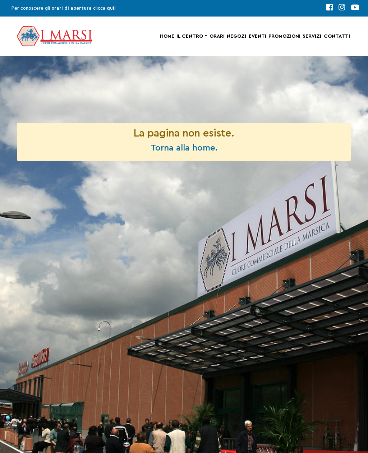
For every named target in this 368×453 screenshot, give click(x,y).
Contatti (337, 36)
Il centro (189, 36)
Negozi (236, 36)
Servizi (312, 36)
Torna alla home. (184, 148)
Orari (217, 36)
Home (167, 36)
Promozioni (284, 36)
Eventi (257, 36)
